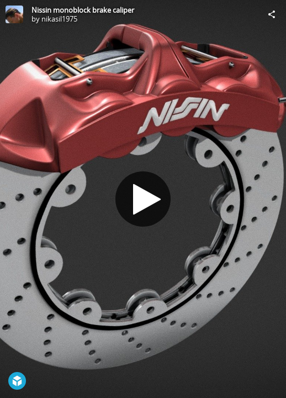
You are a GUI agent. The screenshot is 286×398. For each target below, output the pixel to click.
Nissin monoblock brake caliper (82, 10)
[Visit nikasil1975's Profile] (14, 14)
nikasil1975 (59, 19)
